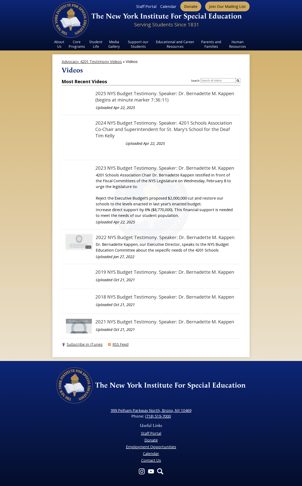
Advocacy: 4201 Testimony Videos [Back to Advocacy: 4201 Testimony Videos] (92, 61)
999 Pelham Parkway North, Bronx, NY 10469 (151, 410)
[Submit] (238, 80)
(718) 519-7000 (158, 416)
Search (195, 80)
